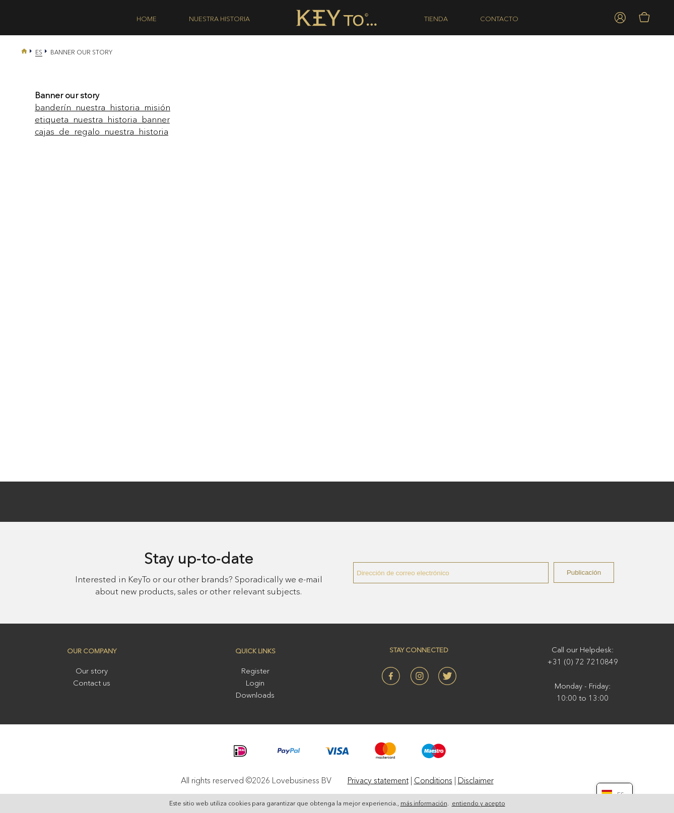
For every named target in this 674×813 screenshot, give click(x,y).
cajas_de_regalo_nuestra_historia (101, 131)
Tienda (436, 19)
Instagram (419, 676)
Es (38, 52)
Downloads (255, 695)
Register (255, 670)
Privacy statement (378, 780)
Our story (92, 670)
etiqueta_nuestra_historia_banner (102, 119)
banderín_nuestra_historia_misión (102, 107)
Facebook (391, 676)
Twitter (447, 676)
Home (147, 19)
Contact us (91, 683)
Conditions (433, 780)
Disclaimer (476, 780)
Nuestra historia (219, 19)
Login (255, 683)
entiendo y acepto (478, 804)
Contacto (499, 19)
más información (423, 804)
